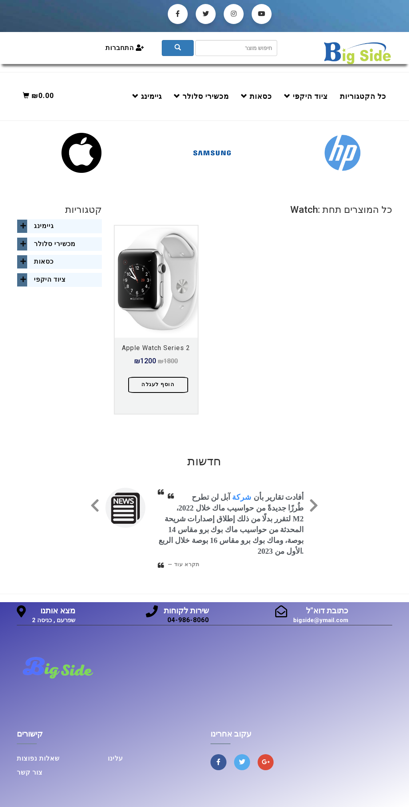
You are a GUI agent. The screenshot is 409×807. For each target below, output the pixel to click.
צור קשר (30, 772)
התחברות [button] (124, 48)
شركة (242, 497)
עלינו (115, 758)
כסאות (256, 96)
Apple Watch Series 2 (156, 348)
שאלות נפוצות (38, 758)
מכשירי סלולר (201, 96)
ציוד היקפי (306, 96)
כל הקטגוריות (363, 96)
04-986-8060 (188, 620)
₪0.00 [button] (38, 95)
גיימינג (147, 96)
